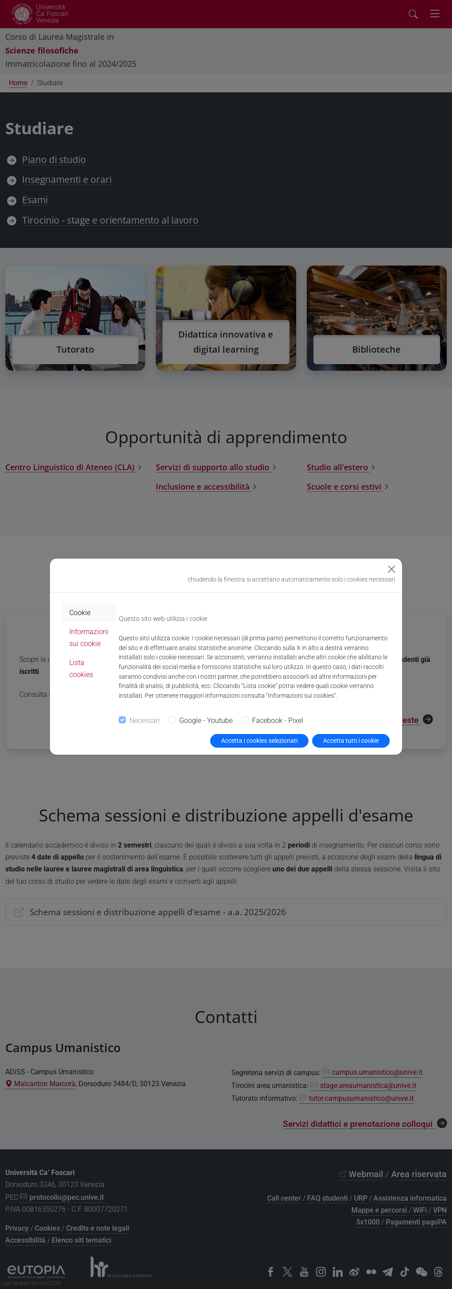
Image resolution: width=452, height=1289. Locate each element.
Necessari (144, 720)
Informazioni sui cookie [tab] (89, 637)
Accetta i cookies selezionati (259, 740)
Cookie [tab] (79, 612)
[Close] (391, 569)
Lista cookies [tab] (81, 668)
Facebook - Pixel (277, 720)
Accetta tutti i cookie (351, 740)
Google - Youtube (206, 720)
